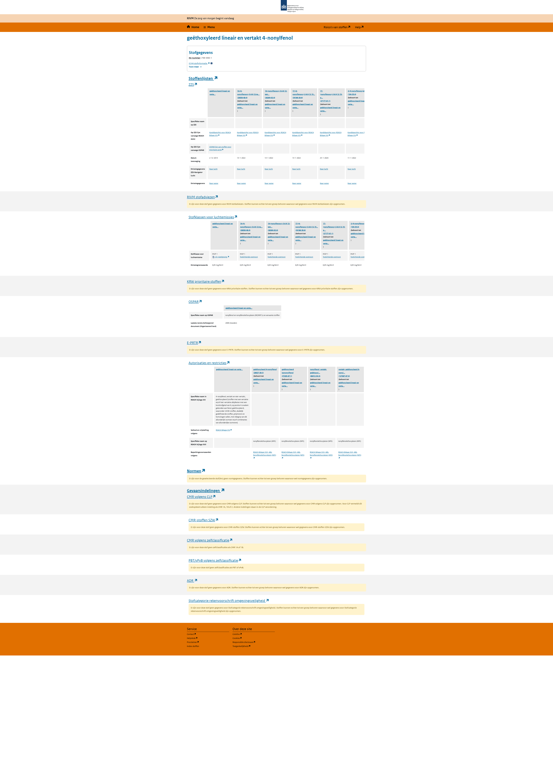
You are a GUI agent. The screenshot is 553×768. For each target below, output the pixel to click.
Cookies (250, 638)
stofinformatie (199, 63)
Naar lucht (213, 169)
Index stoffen (193, 646)
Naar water (213, 183)
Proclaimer (206, 642)
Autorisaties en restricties (209, 363)
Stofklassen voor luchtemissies (213, 217)
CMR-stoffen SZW (204, 520)
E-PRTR (194, 343)
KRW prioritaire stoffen (206, 281)
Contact (205, 634)
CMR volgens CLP (201, 497)
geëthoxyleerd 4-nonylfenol (265, 369)
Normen (196, 471)
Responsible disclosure (254, 642)
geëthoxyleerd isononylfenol (288, 371)
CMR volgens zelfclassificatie (210, 540)
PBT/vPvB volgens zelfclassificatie (215, 560)
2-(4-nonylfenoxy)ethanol (358, 91)
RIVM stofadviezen (202, 197)
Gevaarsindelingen (206, 490)
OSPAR (195, 302)
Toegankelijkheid (254, 646)
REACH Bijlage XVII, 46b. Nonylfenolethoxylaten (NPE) (264, 455)
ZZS (193, 84)
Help (360, 27)
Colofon (250, 634)
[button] (209, 27)
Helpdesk (205, 638)
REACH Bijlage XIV (224, 430)
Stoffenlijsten (203, 78)
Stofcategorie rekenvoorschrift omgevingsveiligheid (229, 601)
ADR (192, 580)
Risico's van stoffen (338, 27)
